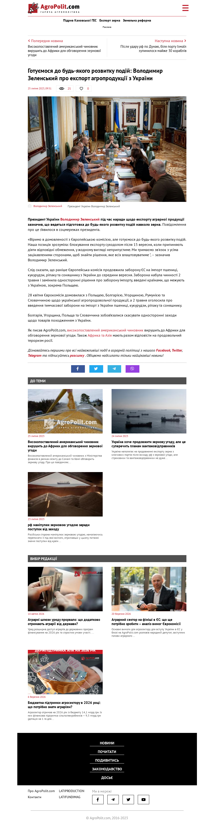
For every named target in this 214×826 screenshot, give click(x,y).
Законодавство (107, 768)
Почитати (107, 752)
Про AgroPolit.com (40, 790)
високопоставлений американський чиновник (105, 330)
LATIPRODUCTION (68, 790)
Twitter (177, 350)
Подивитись (107, 760)
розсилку (77, 355)
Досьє (107, 777)
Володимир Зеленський (80, 219)
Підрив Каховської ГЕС (80, 20)
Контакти (34, 796)
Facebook (163, 350)
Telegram (34, 355)
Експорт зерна (109, 20)
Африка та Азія (100, 335)
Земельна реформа (137, 20)
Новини (107, 743)
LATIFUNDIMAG (66, 796)
